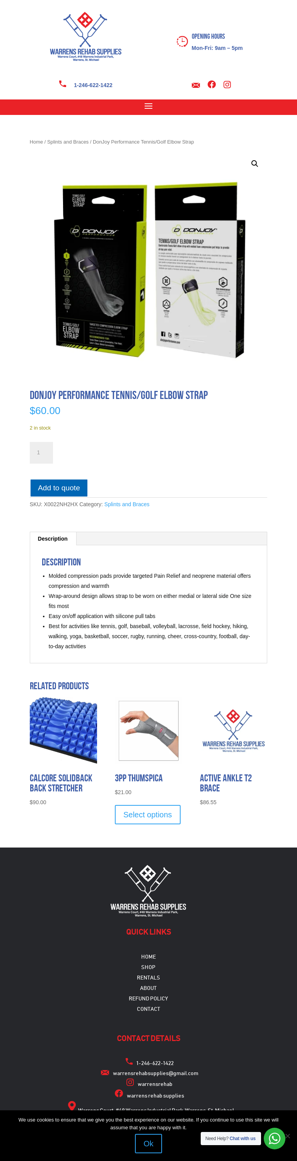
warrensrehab (155, 1084)
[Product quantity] (41, 453)
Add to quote (59, 488)
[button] (255, 164)
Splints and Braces (68, 142)
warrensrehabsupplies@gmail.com (155, 1073)
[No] (287, 1136)
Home (36, 142)
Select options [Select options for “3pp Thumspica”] (147, 814)
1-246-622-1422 (93, 85)
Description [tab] (53, 539)
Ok (148, 1143)
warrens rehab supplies (155, 1096)
